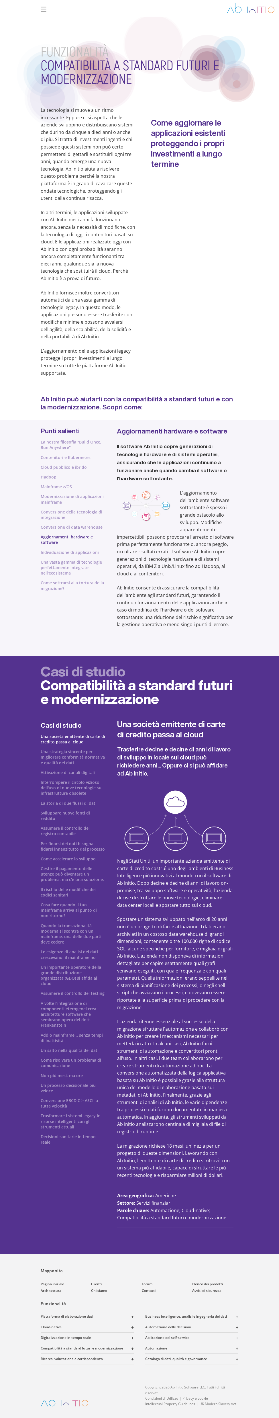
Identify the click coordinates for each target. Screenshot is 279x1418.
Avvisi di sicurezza (206, 1290)
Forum (147, 1284)
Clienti (96, 1284)
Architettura (51, 1290)
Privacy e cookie (195, 1398)
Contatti (149, 1290)
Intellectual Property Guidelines (170, 1403)
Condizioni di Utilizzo (161, 1398)
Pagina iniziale (52, 1284)
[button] (113, 1316)
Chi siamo (99, 1290)
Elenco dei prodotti (207, 1284)
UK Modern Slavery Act (217, 1403)
